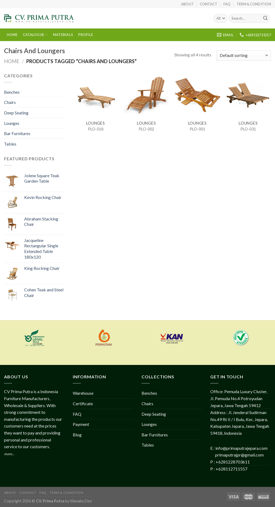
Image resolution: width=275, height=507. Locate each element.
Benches (12, 92)
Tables (10, 143)
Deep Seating (16, 112)
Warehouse (83, 393)
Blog (77, 434)
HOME (12, 34)
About (187, 4)
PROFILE (85, 34)
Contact (209, 4)
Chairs (10, 102)
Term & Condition (254, 4)
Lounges (11, 123)
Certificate (83, 403)
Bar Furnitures (17, 133)
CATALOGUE (35, 34)
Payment (81, 424)
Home (11, 61)
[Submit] (265, 18)
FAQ (227, 4)
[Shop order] (243, 55)
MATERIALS (63, 34)
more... (9, 454)
